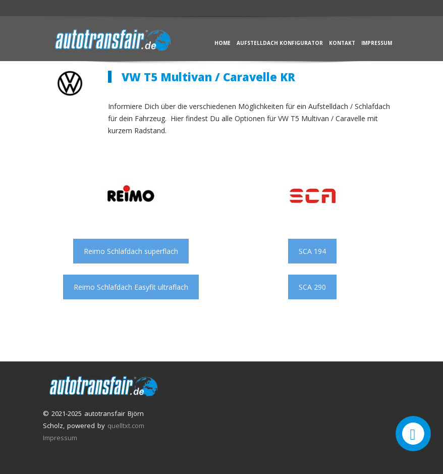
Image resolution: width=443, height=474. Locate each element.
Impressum (376, 42)
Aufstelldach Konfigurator (280, 42)
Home (222, 42)
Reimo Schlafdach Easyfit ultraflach (131, 287)
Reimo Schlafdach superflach (131, 251)
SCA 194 (312, 251)
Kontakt (342, 42)
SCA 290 (312, 287)
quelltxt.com (125, 425)
